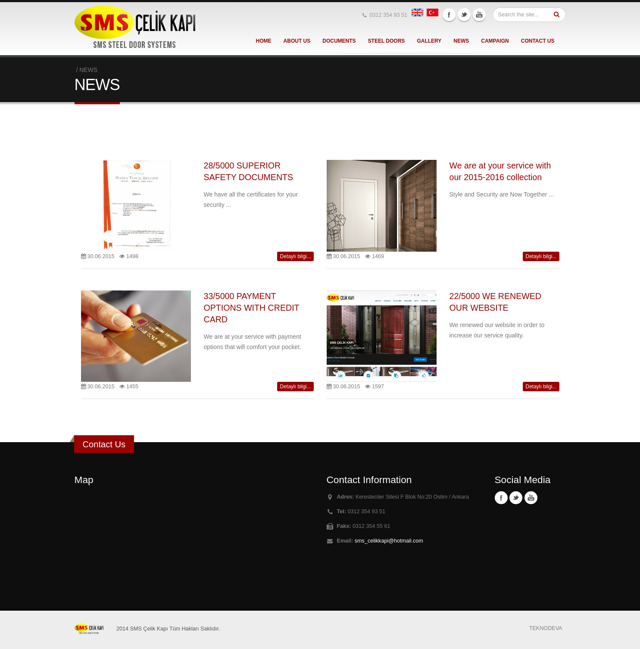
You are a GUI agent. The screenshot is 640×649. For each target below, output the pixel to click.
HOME (264, 41)
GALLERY (429, 41)
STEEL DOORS (386, 41)
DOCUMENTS (339, 41)
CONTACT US (538, 41)
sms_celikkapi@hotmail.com (389, 541)
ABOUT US (297, 41)
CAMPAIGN (495, 41)
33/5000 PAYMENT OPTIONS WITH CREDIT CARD (252, 307)
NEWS (461, 41)
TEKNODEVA (545, 628)
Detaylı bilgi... (295, 256)
